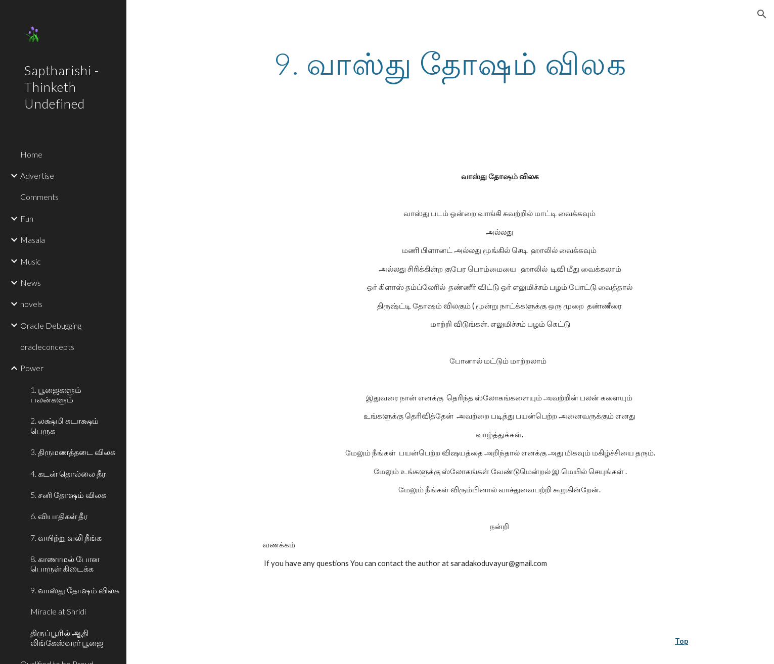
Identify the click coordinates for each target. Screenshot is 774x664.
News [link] (30, 282)
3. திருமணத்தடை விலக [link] (72, 451)
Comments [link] (39, 196)
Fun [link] (26, 218)
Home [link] (31, 154)
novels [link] (31, 304)
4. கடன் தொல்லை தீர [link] (68, 473)
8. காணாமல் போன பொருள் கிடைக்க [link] (65, 563)
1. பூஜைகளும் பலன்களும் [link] (55, 394)
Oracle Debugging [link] (50, 325)
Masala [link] (32, 239)
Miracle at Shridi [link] (58, 611)
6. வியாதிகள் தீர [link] (58, 516)
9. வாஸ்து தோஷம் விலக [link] (74, 590)
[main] (450, 63)
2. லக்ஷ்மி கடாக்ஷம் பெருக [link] (64, 425)
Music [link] (30, 261)
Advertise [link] (37, 175)
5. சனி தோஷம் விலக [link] (68, 494)
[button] (762, 14)
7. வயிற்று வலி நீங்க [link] (66, 537)
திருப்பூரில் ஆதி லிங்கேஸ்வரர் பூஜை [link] (66, 637)
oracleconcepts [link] (47, 346)
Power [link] (31, 368)
